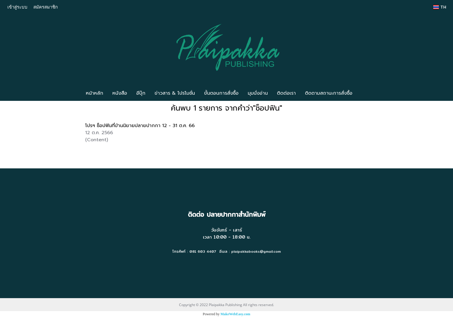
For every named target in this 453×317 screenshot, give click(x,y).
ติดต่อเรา (286, 93)
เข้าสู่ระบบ (17, 7)
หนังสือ (119, 93)
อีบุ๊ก (140, 93)
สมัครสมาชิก (45, 7)
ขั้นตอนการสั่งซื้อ (221, 93)
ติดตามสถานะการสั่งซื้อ (328, 93)
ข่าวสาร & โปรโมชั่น (175, 93)
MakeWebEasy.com (235, 314)
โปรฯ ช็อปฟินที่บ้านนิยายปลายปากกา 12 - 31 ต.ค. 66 (140, 125)
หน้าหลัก (94, 93)
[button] (366, 93)
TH (439, 7)
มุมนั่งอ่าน (258, 93)
